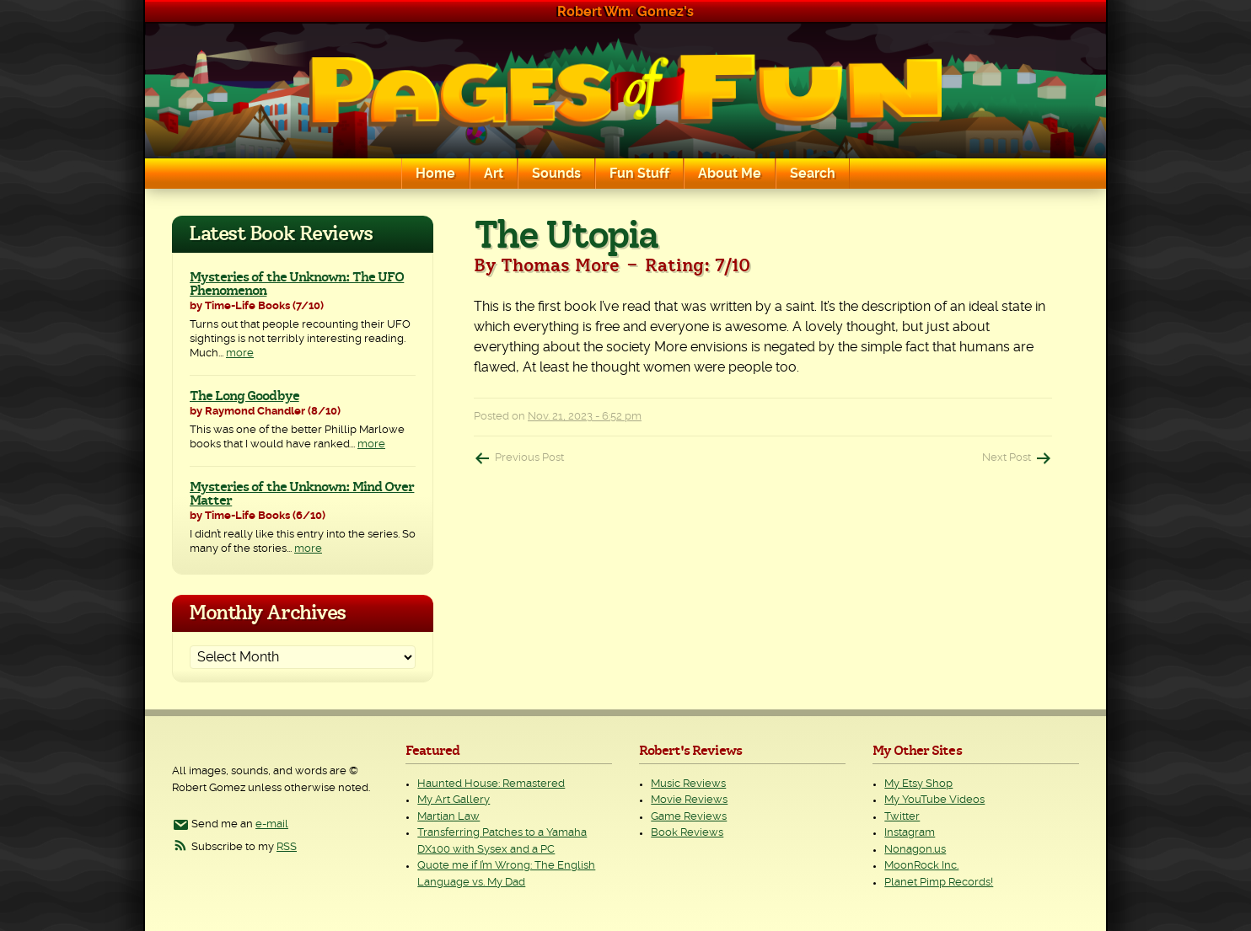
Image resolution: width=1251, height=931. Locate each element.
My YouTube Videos (934, 800)
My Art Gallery (453, 800)
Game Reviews (689, 816)
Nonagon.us (915, 849)
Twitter (902, 816)
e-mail (271, 824)
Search (812, 173)
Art (493, 173)
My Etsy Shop (918, 784)
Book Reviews (687, 832)
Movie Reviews (689, 800)
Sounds (556, 173)
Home (435, 173)
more (240, 353)
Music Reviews (688, 784)
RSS (287, 847)
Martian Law (448, 816)
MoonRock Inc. (921, 865)
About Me (729, 173)
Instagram (909, 832)
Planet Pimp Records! (938, 882)
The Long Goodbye (244, 396)
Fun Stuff (639, 173)
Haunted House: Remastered (491, 784)
